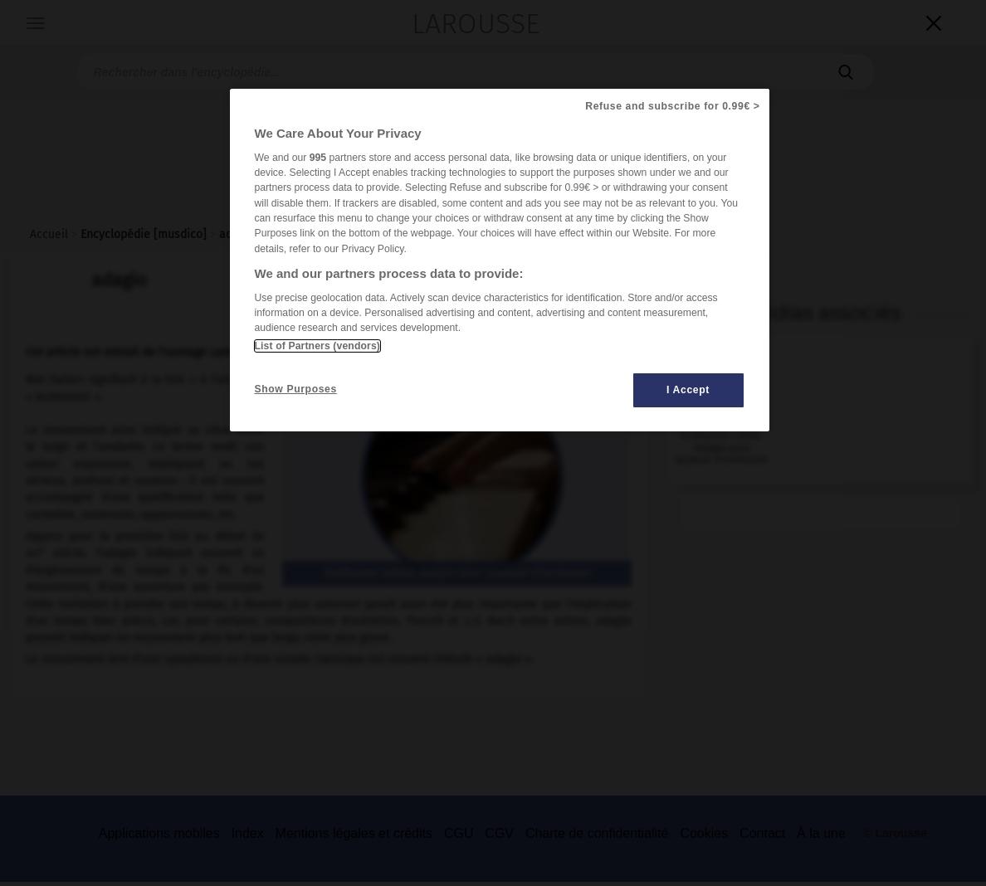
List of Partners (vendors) (317, 346)
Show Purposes (296, 389)
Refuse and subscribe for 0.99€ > (672, 106)
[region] (499, 260)
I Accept (688, 390)
